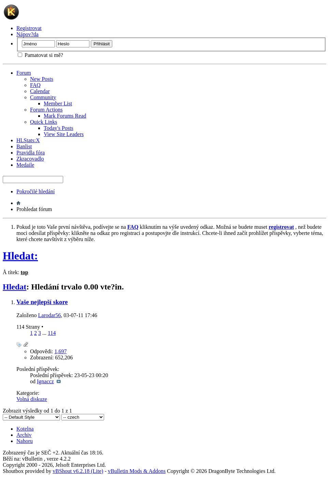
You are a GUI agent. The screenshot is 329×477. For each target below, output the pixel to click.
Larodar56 (49, 315)
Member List (58, 103)
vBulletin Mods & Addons (137, 471)
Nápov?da (27, 34)
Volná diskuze (31, 399)
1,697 (61, 351)
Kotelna (25, 429)
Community (43, 97)
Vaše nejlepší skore (42, 301)
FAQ (35, 85)
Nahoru (24, 441)
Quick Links (43, 122)
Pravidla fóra (30, 152)
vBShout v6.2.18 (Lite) (78, 471)
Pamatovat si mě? (40, 55)
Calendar (40, 91)
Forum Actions (46, 110)
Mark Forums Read (65, 116)
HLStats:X (28, 140)
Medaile (25, 165)
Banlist (24, 146)
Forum (23, 73)
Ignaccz (45, 381)
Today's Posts (58, 128)
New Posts (41, 79)
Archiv (23, 435)
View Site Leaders (64, 134)
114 (52, 333)
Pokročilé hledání (35, 191)
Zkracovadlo (30, 159)
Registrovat (29, 28)
